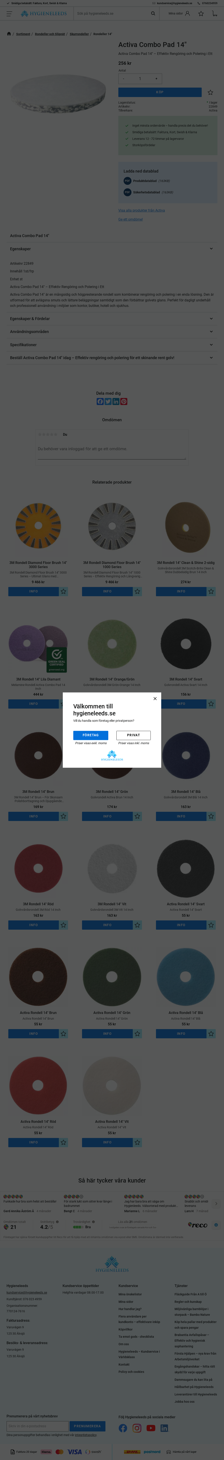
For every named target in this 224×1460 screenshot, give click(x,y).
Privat (133, 735)
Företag (91, 735)
